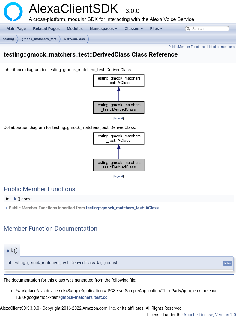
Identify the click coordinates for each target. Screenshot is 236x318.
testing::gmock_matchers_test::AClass (122, 208)
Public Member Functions (187, 47)
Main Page (16, 28)
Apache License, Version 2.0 (210, 314)
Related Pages (46, 28)
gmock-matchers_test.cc (83, 297)
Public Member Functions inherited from (82, 208)
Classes (134, 30)
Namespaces (104, 30)
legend (118, 118)
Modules (75, 28)
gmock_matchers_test (39, 39)
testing (8, 39)
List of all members (221, 47)
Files (157, 30)
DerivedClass (74, 39)
